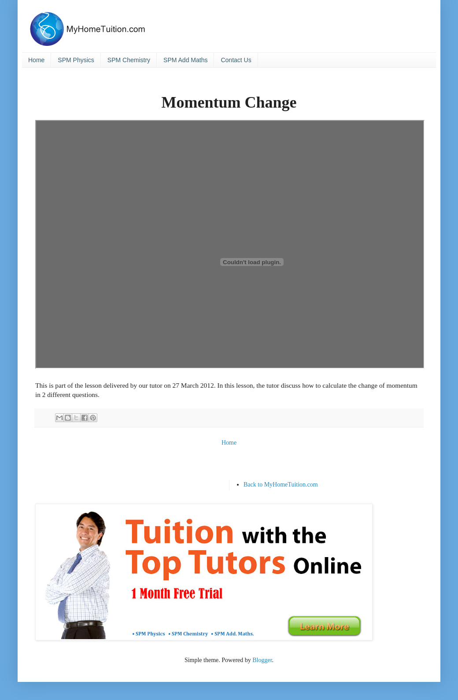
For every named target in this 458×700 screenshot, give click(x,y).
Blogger (262, 660)
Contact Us (236, 60)
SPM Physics (76, 60)
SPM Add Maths (185, 60)
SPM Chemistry (128, 60)
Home (36, 60)
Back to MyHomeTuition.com (281, 484)
